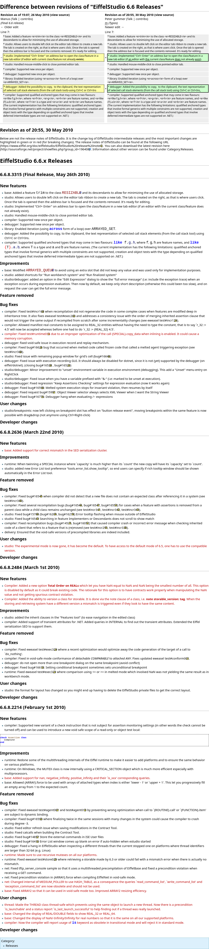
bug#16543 (31, 519)
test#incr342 (111, 510)
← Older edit (9, 27)
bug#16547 (92, 505)
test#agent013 (76, 810)
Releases (12, 945)
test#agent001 (49, 810)
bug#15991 (48, 392)
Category (7, 941)
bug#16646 (102, 356)
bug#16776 (36, 397)
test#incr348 (13, 352)
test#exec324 (48, 649)
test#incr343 (130, 510)
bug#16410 (31, 841)
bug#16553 (109, 505)
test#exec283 (66, 316)
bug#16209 (49, 514)
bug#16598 (36, 388)
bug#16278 (66, 514)
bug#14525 (63, 523)
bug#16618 (36, 667)
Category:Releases (180, 149)
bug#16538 (44, 365)
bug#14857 (31, 837)
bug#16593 (34, 819)
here (166, 146)
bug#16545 (34, 496)
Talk (14, 19)
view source (60, 15)
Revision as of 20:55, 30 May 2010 (129, 15)
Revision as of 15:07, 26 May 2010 (25, 15)
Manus (5, 19)
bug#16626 (34, 347)
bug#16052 (81, 523)
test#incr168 (35, 311)
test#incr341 (92, 510)
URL (166, 142)
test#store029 (47, 859)
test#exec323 (47, 672)
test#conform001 (177, 658)
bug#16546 (74, 505)
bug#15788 (31, 514)
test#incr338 (118, 527)
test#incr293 (99, 527)
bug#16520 (62, 365)
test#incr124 (168, 320)
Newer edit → (114, 27)
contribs (26, 19)
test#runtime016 (38, 334)
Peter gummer (115, 19)
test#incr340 (13, 501)
